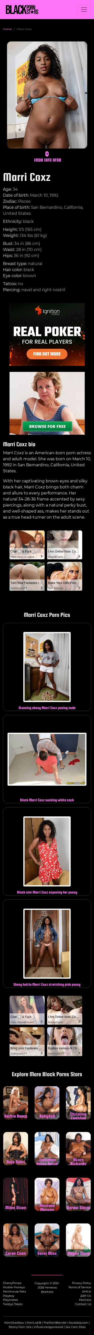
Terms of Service (79, 1287)
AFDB (57, 160)
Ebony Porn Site (20, 1327)
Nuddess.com (78, 1322)
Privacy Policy (81, 1283)
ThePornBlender (55, 1322)
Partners (85, 1300)
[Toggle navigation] (84, 10)
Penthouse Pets (14, 1291)
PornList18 (34, 1322)
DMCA (86, 1291)
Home (7, 29)
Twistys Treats (12, 1304)
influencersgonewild (48, 1327)
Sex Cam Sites (75, 1327)
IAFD (48, 160)
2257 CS (85, 1296)
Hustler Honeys (14, 1287)
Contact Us (83, 1304)
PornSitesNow (14, 1322)
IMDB (38, 160)
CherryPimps (12, 1283)
